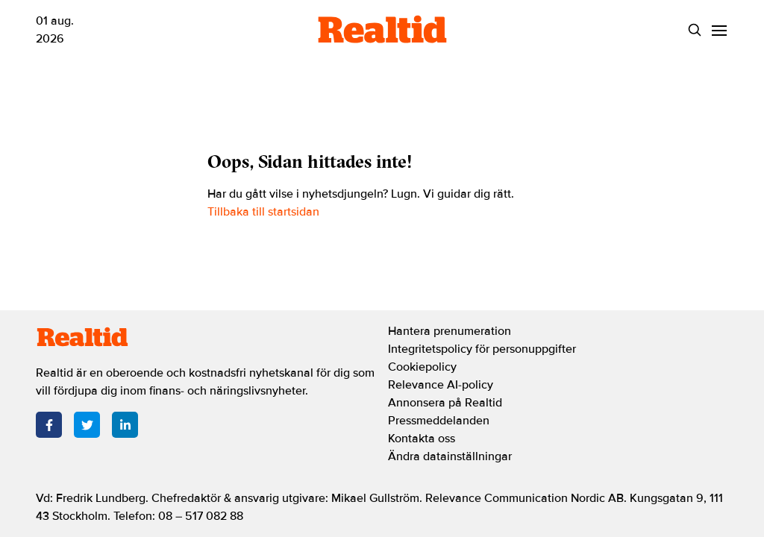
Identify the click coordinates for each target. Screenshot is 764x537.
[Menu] (719, 30)
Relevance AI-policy (440, 384)
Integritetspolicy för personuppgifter (482, 349)
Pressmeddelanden (438, 420)
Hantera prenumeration (449, 331)
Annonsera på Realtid (445, 402)
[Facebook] (49, 425)
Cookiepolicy (422, 366)
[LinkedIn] (125, 425)
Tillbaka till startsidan (263, 211)
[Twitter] (87, 425)
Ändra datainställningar (450, 456)
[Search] (694, 30)
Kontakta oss (421, 438)
